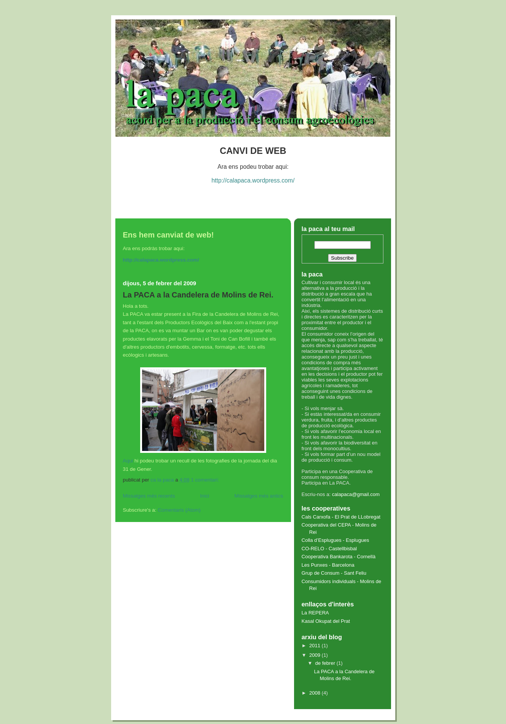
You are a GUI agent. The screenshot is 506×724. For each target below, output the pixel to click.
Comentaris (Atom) (179, 510)
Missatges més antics (258, 496)
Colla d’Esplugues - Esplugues (335, 540)
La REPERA (315, 613)
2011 (315, 645)
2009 (315, 655)
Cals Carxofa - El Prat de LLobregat (341, 517)
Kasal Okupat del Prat (326, 621)
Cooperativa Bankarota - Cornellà (339, 556)
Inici (204, 496)
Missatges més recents (149, 496)
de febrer (325, 663)
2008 (315, 693)
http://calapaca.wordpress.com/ (253, 180)
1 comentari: (205, 480)
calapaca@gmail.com (356, 494)
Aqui (128, 461)
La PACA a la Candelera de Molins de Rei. (198, 295)
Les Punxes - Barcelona (328, 565)
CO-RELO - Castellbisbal (329, 548)
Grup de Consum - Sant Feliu (334, 573)
